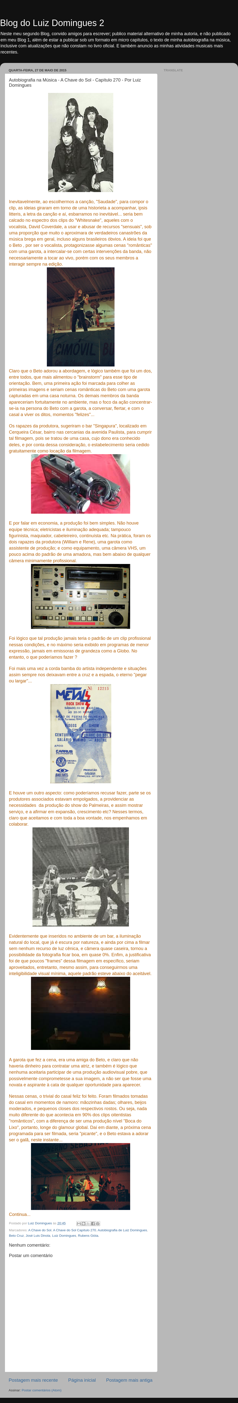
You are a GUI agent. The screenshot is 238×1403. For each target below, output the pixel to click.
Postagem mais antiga (129, 1380)
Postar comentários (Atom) (42, 1390)
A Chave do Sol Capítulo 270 (74, 1230)
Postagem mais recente (33, 1380)
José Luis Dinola (38, 1235)
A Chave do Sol (39, 1230)
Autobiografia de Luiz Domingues (122, 1230)
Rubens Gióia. (88, 1235)
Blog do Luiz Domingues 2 (52, 23)
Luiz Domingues (64, 1235)
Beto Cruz (16, 1235)
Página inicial (82, 1380)
